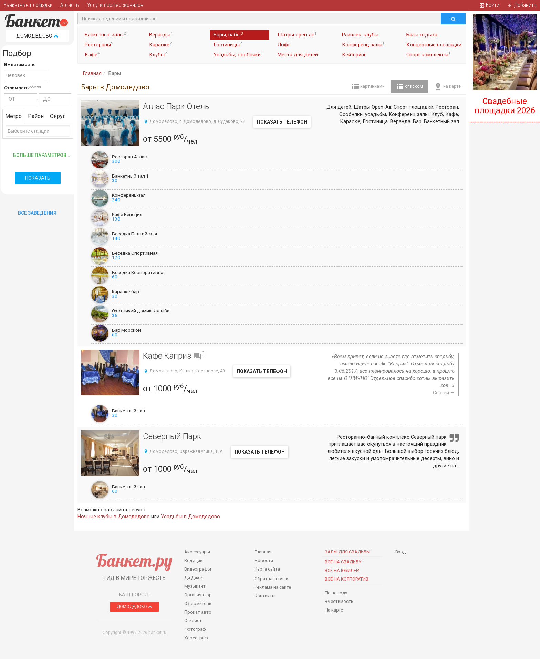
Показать (37, 178)
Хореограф (196, 637)
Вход (400, 551)
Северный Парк (172, 436)
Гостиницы (228, 44)
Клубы (158, 54)
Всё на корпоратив (346, 579)
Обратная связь (271, 578)
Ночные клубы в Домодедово (113, 516)
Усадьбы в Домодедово (190, 516)
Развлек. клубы (360, 35)
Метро (13, 116)
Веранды (161, 34)
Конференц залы (363, 44)
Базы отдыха (421, 35)
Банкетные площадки (28, 5)
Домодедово (37, 36)
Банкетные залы (106, 34)
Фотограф (195, 629)
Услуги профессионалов (115, 5)
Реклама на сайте (273, 587)
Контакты (265, 595)
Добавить (522, 5)
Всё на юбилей (342, 570)
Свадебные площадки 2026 (505, 105)
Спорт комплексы (428, 54)
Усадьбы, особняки (238, 54)
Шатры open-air (297, 34)
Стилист (193, 620)
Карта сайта (267, 569)
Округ (57, 116)
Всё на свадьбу (343, 561)
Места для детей (299, 54)
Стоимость (16, 88)
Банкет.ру (134, 560)
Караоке (160, 44)
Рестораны (99, 44)
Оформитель (197, 603)
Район (36, 116)
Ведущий (193, 560)
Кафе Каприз (167, 356)
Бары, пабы (228, 34)
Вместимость (19, 64)
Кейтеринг (354, 55)
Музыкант (195, 586)
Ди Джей (193, 577)
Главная (92, 73)
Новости (264, 560)
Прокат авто (197, 612)
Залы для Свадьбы (347, 551)
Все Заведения (37, 213)
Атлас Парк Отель (176, 106)
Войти (489, 5)
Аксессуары (197, 551)
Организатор (198, 594)
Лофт (284, 45)
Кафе (92, 54)
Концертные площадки (433, 45)
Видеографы (197, 569)
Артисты (70, 5)
